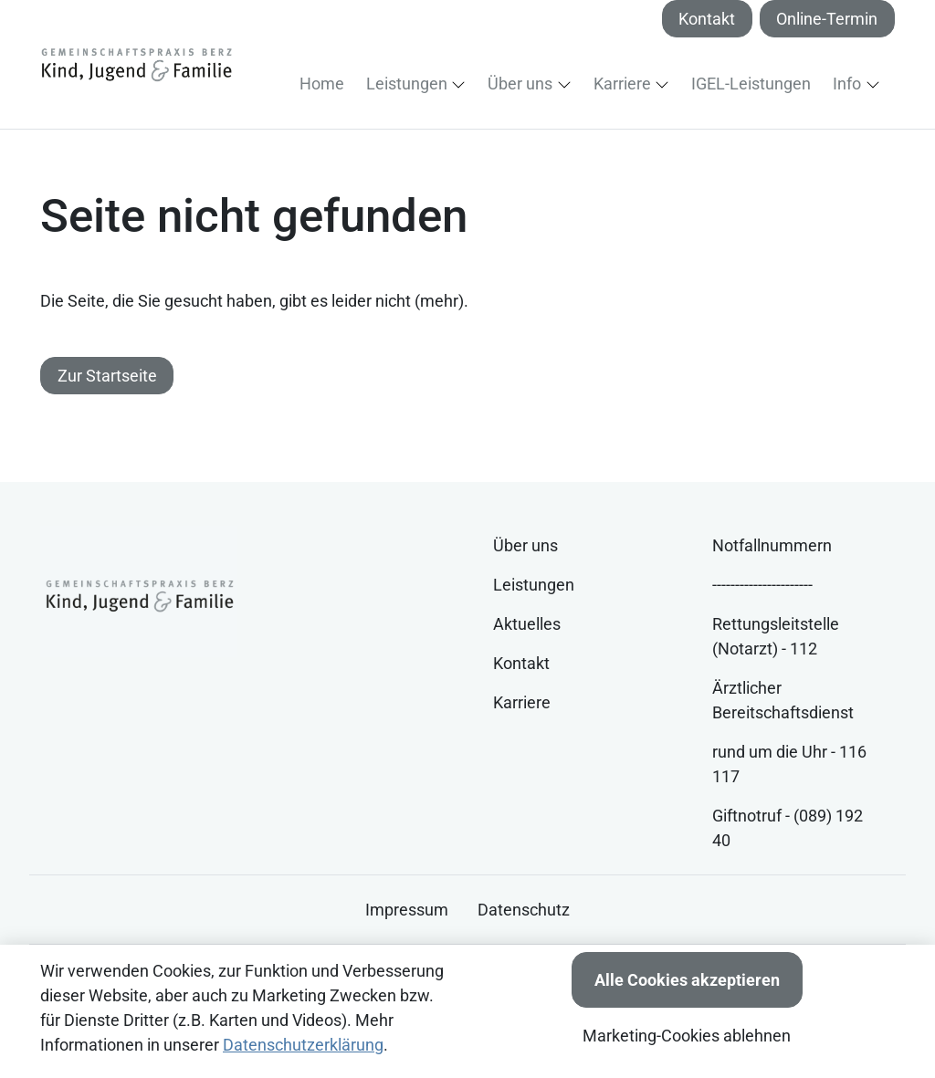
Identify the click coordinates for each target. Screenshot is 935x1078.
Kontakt (706, 18)
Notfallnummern (772, 545)
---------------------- (762, 584)
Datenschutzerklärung (303, 1044)
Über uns (525, 545)
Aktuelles (527, 623)
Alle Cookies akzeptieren (687, 979)
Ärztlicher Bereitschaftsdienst (783, 700)
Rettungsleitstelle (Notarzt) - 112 (775, 636)
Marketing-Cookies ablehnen (687, 1035)
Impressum (406, 909)
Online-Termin (826, 18)
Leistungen (533, 584)
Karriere (522, 702)
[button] (325, 83)
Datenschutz (524, 909)
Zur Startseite (107, 375)
